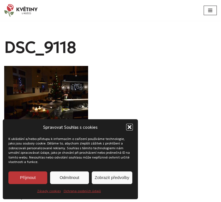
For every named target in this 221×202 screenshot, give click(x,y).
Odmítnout (69, 177)
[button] (129, 127)
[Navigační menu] (210, 10)
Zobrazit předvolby (112, 177)
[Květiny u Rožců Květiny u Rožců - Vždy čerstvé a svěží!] (22, 10)
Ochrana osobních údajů (82, 191)
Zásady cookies (49, 191)
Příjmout (28, 177)
